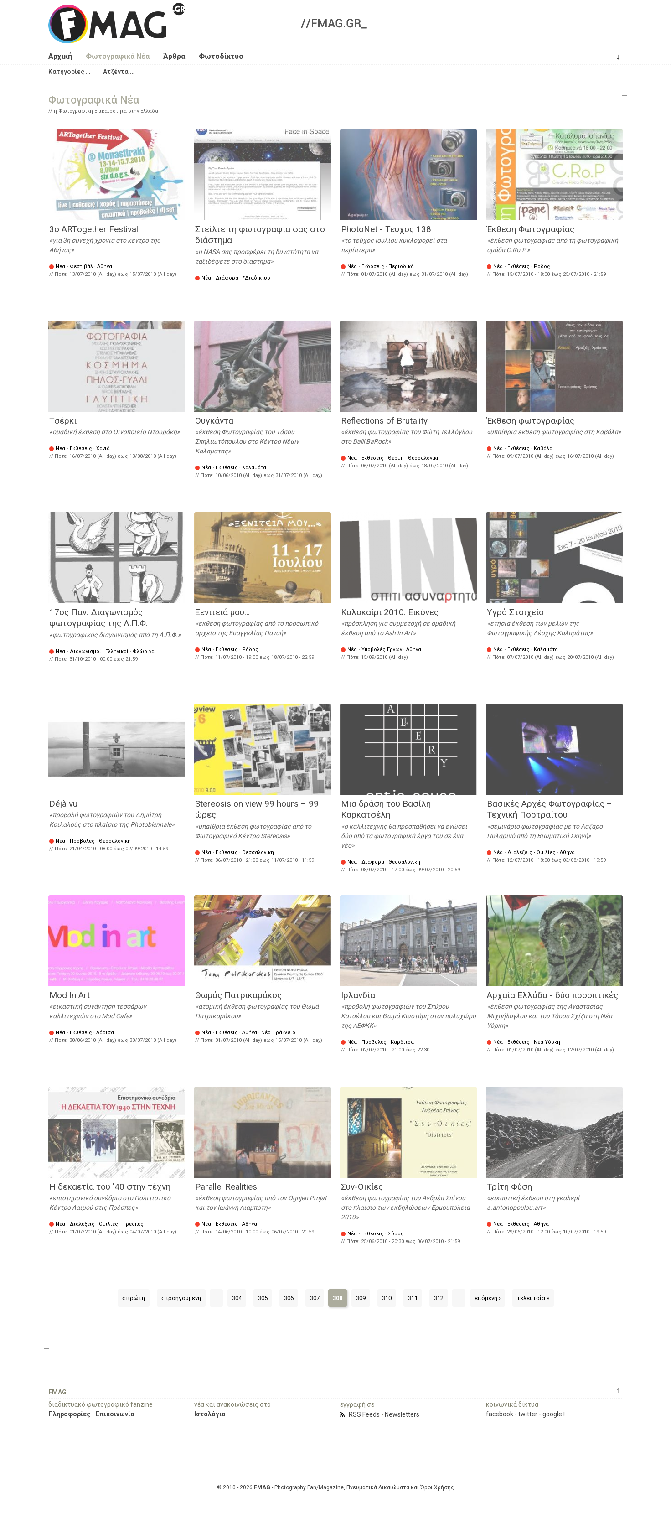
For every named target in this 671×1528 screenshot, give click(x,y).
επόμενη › (488, 1298)
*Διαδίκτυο (256, 278)
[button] (69, 72)
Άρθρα (174, 56)
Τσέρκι (63, 420)
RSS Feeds (364, 1414)
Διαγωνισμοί (85, 651)
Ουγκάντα (214, 420)
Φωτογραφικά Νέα (118, 56)
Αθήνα (104, 266)
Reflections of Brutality (384, 420)
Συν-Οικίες (362, 1186)
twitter (527, 1414)
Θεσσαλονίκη (424, 458)
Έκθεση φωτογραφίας (530, 420)
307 (315, 1298)
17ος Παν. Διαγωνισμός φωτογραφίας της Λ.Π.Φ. (98, 618)
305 (263, 1298)
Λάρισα (105, 1033)
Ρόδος (542, 266)
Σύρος (396, 1234)
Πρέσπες (133, 1224)
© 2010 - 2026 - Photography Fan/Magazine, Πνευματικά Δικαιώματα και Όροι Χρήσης (335, 1487)
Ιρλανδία (358, 995)
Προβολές (82, 841)
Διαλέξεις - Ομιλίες (531, 852)
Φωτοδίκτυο (221, 56)
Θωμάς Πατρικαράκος (238, 995)
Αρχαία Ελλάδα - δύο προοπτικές (552, 995)
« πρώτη (133, 1298)
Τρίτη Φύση (509, 1186)
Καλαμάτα (254, 468)
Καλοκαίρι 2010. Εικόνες (390, 612)
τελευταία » (533, 1298)
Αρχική (60, 56)
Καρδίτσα (402, 1042)
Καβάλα (543, 448)
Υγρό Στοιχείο (515, 612)
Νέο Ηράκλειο (278, 1033)
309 (361, 1298)
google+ (554, 1414)
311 (413, 1298)
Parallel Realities (226, 1186)
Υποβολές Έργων (381, 650)
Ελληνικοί (117, 651)
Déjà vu (63, 803)
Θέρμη (396, 458)
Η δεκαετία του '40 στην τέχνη (109, 1186)
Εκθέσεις (518, 266)
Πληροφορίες (69, 1414)
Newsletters (402, 1414)
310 (387, 1298)
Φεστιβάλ (81, 266)
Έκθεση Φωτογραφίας (530, 229)
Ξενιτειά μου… (222, 612)
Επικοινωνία (115, 1414)
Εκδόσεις (372, 266)
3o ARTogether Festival (93, 229)
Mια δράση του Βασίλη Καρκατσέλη (386, 809)
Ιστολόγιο (210, 1414)
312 (439, 1298)
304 (237, 1298)
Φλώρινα (144, 651)
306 (289, 1298)
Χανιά (103, 448)
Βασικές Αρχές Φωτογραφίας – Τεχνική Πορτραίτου (549, 809)
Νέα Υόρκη (547, 1042)
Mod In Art (69, 995)
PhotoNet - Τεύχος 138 (386, 229)
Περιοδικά (401, 266)
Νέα (60, 266)
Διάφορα (227, 278)
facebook (499, 1414)
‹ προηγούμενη (181, 1298)
